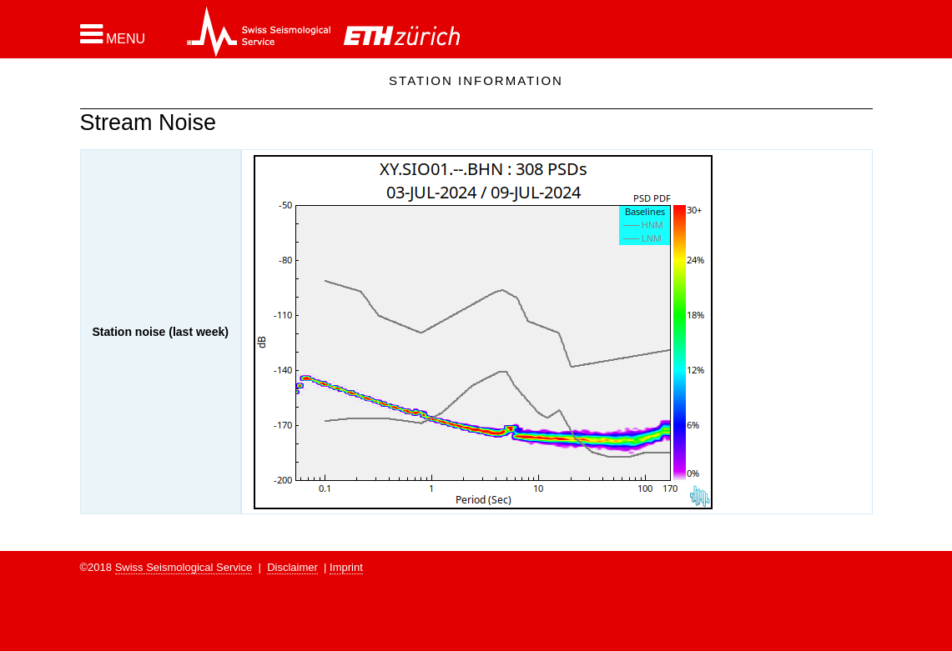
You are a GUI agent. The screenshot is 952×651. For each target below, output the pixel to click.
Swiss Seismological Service (184, 567)
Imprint (346, 567)
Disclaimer (292, 567)
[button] (113, 34)
